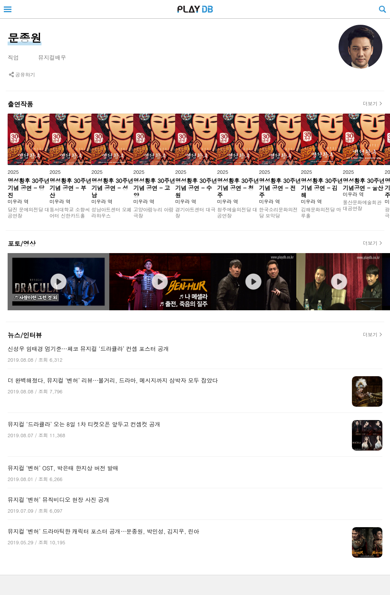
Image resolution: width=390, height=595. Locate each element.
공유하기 (25, 74)
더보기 (370, 104)
